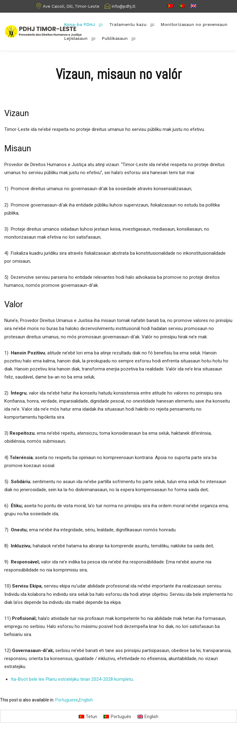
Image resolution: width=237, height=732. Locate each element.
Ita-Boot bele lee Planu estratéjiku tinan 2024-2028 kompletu (72, 679)
